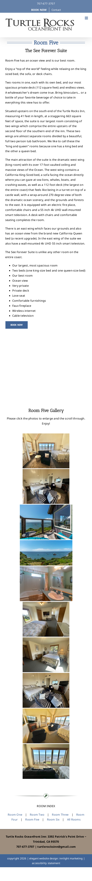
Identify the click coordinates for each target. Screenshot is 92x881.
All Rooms (74, 819)
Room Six (53, 819)
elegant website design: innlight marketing (56, 858)
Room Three (60, 815)
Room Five (32, 819)
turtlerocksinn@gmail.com (56, 847)
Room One (15, 815)
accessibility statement (46, 863)
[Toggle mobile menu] (86, 18)
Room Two (37, 815)
